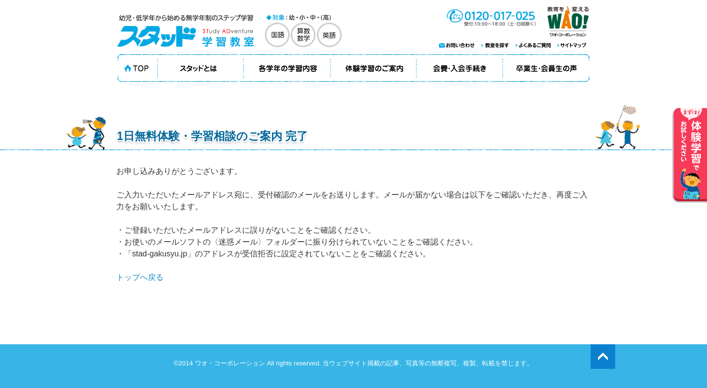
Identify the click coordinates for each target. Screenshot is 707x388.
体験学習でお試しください (689, 155)
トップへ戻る (139, 277)
